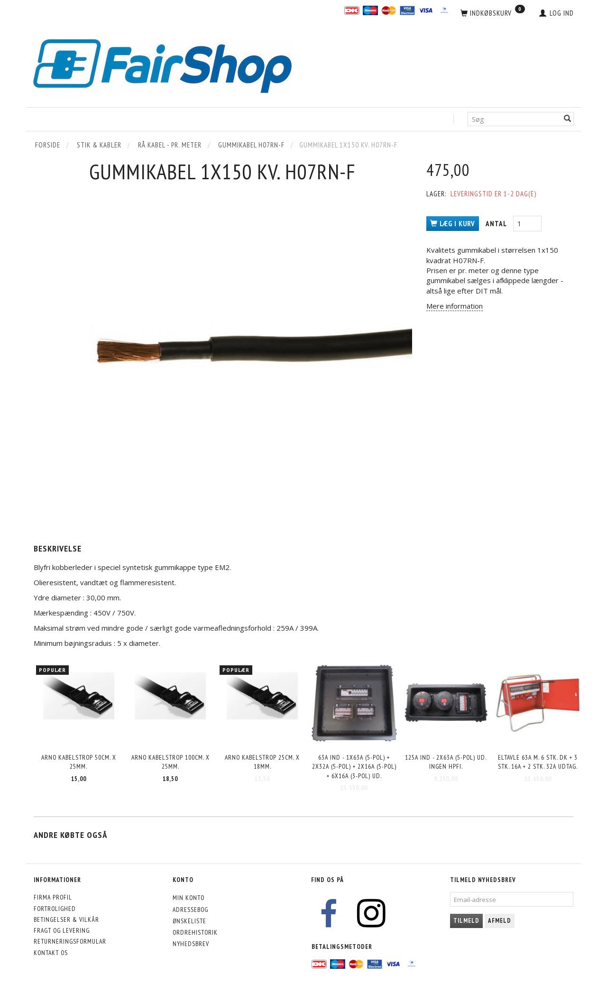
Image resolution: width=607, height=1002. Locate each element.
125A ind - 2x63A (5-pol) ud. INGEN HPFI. (446, 762)
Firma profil (53, 897)
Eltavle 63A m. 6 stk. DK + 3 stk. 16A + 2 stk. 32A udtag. (538, 762)
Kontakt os (51, 952)
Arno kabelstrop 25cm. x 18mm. (262, 762)
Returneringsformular (70, 941)
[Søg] (567, 119)
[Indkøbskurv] (492, 13)
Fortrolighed (55, 908)
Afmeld (499, 921)
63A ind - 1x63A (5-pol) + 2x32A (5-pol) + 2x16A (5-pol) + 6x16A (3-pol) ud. (354, 766)
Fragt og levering (62, 930)
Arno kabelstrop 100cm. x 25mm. (170, 762)
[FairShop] (162, 65)
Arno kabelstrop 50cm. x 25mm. (78, 762)
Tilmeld (466, 921)
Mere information (454, 306)
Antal (497, 223)
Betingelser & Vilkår (66, 919)
